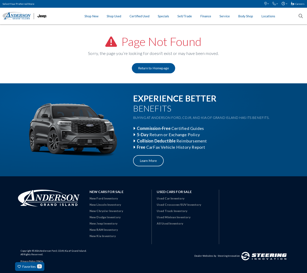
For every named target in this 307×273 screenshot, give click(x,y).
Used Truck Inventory (172, 211)
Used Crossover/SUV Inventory (179, 204)
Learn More (148, 161)
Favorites (30, 266)
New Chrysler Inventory (106, 211)
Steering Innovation (229, 255)
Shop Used (114, 16)
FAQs (40, 261)
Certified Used (139, 16)
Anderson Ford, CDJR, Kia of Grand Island (63, 250)
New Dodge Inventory (105, 217)
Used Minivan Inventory (173, 217)
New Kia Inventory (103, 236)
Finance (205, 16)
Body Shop (245, 16)
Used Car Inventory (170, 198)
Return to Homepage (153, 68)
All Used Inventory (170, 223)
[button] (266, 3)
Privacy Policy (28, 261)
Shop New (91, 16)
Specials (163, 16)
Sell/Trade (184, 16)
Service (225, 16)
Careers (297, 3)
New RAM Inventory (104, 229)
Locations (268, 16)
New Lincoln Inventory (105, 204)
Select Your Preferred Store (18, 3)
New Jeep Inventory (104, 223)
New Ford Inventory (104, 198)
